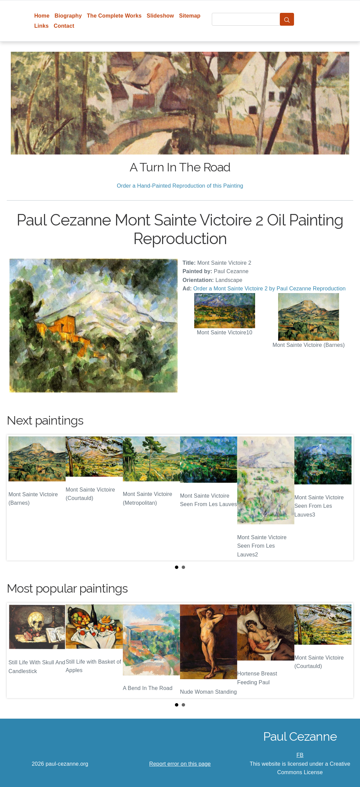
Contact (64, 26)
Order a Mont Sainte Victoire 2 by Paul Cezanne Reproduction (269, 288)
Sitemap (189, 16)
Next (342, 497)
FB (299, 755)
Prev (17, 497)
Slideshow (160, 16)
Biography (68, 16)
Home (41, 16)
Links (41, 26)
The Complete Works (114, 16)
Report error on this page (180, 764)
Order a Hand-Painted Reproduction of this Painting (180, 186)
